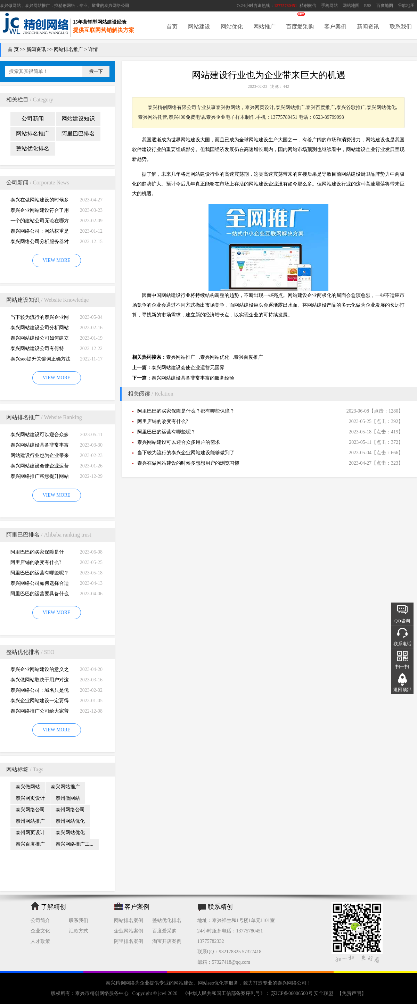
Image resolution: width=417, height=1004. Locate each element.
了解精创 (53, 906)
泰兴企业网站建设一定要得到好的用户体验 (39, 702)
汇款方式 (78, 931)
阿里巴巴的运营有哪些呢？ (39, 572)
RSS (367, 5)
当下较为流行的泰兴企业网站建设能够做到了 (39, 319)
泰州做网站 (68, 798)
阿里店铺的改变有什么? (35, 562)
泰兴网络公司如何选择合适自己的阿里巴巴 (39, 585)
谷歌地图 (406, 5)
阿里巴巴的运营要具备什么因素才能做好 (39, 595)
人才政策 (40, 941)
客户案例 (335, 27)
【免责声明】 (351, 993)
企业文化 (40, 931)
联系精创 (220, 906)
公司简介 (40, 920)
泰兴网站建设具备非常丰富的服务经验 (39, 446)
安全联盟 (323, 993)
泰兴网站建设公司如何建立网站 (39, 339)
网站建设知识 (78, 119)
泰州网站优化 (70, 821)
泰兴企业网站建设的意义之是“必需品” (39, 671)
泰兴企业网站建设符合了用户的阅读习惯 (39, 212)
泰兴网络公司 (116, 5)
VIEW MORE (56, 260)
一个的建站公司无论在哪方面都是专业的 (39, 222)
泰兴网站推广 (65, 786)
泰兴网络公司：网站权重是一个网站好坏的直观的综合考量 (39, 233)
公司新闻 (33, 119)
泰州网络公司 (70, 809)
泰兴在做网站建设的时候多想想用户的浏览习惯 (39, 201)
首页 (172, 27)
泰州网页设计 (30, 832)
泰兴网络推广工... (74, 844)
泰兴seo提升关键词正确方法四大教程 (40, 360)
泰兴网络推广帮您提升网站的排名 (39, 478)
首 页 (13, 49)
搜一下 (96, 71)
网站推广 (264, 27)
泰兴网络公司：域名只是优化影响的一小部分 (39, 692)
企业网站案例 (128, 931)
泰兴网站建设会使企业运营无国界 (39, 467)
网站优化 (232, 27)
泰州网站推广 (30, 821)
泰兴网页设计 (30, 798)
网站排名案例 (128, 920)
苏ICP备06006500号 (292, 993)
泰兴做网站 (10, 5)
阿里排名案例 (128, 941)
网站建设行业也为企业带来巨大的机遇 (39, 457)
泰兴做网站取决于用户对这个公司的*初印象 (39, 681)
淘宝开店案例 (166, 941)
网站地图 (351, 5)
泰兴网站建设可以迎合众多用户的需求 (39, 436)
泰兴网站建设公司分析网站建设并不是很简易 (39, 329)
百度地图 (384, 5)
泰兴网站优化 (70, 832)
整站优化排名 (32, 148)
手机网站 (329, 5)
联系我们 (401, 27)
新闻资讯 (368, 27)
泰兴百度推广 (30, 844)
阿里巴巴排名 (78, 133)
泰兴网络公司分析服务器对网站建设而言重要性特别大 (39, 243)
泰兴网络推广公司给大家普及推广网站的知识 (39, 712)
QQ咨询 (402, 620)
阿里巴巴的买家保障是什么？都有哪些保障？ (37, 553)
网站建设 (199, 27)
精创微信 (308, 5)
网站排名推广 (68, 49)
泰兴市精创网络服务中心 (102, 993)
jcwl (162, 993)
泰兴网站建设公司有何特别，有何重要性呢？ (37, 350)
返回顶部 (402, 689)
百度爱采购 (300, 27)
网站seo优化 (211, 983)
